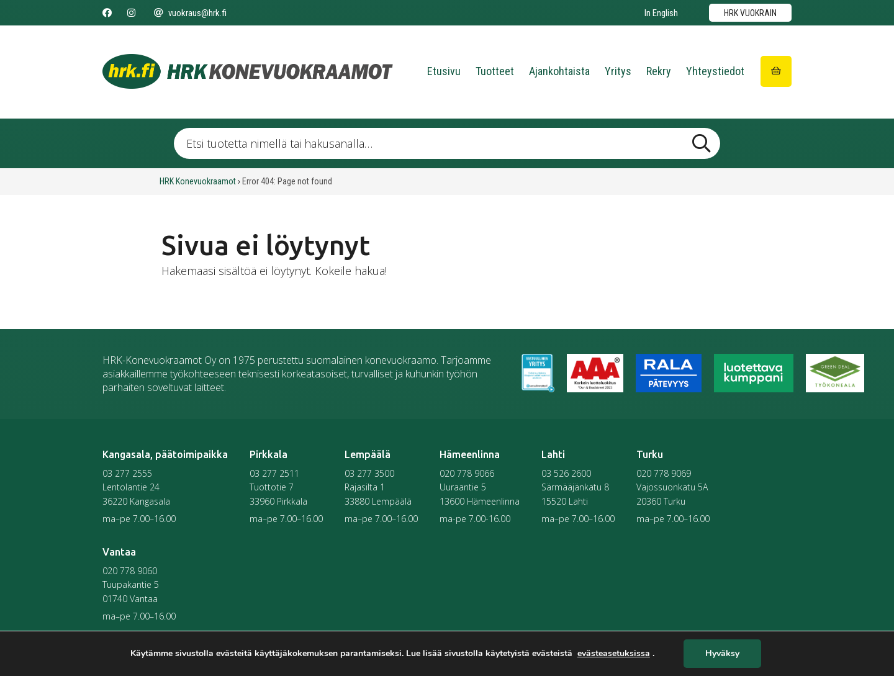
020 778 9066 (467, 473)
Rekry (658, 71)
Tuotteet (495, 71)
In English (661, 13)
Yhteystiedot (715, 71)
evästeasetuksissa (613, 653)
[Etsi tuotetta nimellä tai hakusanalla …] (447, 143)
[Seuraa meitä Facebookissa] (107, 13)
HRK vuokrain (750, 13)
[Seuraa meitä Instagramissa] (131, 13)
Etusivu (444, 71)
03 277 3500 (369, 473)
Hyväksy (722, 654)
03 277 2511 (274, 473)
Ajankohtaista (559, 71)
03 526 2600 (566, 473)
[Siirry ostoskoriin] (776, 71)
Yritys (618, 71)
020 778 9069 (663, 473)
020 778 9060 (129, 571)
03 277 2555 (127, 473)
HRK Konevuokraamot (198, 181)
